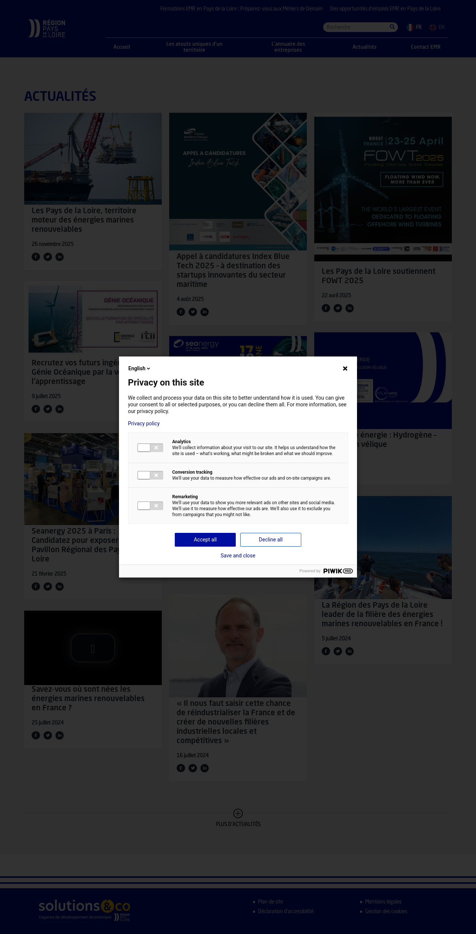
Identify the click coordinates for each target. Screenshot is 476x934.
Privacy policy (144, 423)
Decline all (271, 540)
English (139, 368)
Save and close (238, 556)
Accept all (205, 540)
